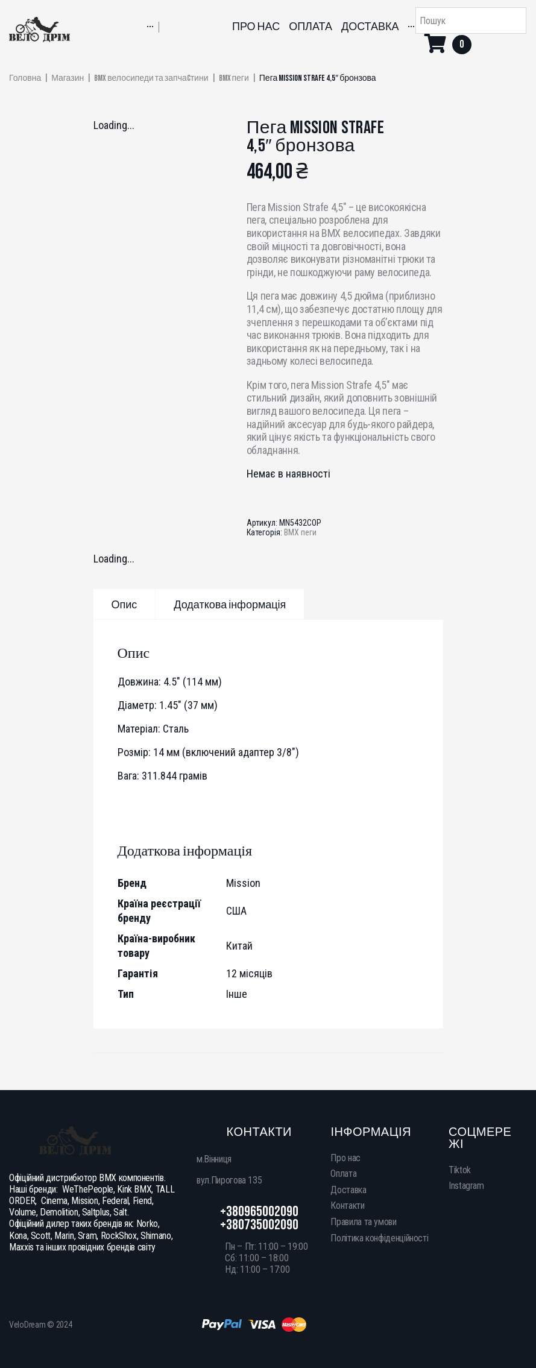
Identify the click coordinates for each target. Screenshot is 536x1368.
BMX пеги (234, 78)
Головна (25, 78)
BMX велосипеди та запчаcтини (151, 78)
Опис (124, 605)
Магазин (67, 78)
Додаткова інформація (230, 605)
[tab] (124, 604)
